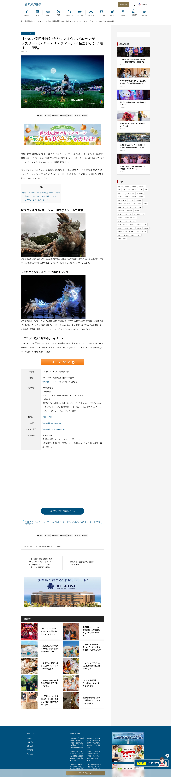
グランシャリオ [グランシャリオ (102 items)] (142, 224)
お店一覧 (37, 15)
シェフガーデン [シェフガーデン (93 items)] (142, 231)
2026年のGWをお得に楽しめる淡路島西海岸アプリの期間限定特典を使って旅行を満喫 (94, 742)
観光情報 (48, 15)
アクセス (112, 15)
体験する (49, 546)
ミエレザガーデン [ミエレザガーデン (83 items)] (131, 217)
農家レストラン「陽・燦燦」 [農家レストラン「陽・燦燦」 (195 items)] (127, 231)
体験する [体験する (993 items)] (121, 207)
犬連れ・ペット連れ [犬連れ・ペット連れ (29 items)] (124, 203)
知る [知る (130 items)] (140, 203)
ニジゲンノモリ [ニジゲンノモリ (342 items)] (136, 235)
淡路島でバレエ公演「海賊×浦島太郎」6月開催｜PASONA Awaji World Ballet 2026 (94, 756)
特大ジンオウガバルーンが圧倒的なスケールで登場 (41, 193)
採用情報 (144, 15)
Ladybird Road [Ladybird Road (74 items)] (130, 193)
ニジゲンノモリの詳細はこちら (62, 511)
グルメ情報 (80, 15)
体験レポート (91, 15)
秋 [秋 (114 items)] (146, 189)
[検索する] (133, 4)
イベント (28, 33)
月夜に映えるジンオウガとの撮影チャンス (40, 196)
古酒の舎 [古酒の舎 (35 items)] (121, 210)
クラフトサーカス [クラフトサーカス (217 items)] (124, 235)
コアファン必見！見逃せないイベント (39, 200)
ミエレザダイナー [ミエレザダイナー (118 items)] (133, 189)
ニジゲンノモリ (57, 546)
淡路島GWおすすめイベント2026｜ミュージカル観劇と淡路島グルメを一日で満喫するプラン (77, 756)
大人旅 (39, 546)
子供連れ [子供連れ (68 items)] (140, 193)
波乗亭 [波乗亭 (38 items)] (121, 228)
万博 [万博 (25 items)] (134, 203)
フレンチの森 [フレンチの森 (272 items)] (137, 207)
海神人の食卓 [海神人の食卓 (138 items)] (122, 238)
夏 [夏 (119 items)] (124, 189)
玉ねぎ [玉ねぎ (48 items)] (128, 196)
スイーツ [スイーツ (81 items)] (121, 193)
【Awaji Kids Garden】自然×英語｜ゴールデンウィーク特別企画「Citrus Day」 (94, 768)
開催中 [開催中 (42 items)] (135, 196)
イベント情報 (101, 15)
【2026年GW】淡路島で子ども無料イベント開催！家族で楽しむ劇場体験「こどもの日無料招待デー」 (77, 742)
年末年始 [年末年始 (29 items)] (139, 200)
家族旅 (44, 546)
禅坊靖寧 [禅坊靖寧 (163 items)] (129, 210)
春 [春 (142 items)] (119, 189)
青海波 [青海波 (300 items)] (146, 228)
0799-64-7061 (47, 417)
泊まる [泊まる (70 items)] (129, 207)
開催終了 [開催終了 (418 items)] (142, 186)
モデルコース (69, 15)
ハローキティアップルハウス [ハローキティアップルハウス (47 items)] (127, 221)
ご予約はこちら (85, 773)
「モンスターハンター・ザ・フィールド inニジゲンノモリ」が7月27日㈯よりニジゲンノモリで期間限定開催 (62, 523)
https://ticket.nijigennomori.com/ (54, 429)
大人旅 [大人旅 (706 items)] (128, 186)
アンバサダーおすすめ (133, 15)
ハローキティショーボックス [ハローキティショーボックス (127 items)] (127, 224)
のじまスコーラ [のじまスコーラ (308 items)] (130, 228)
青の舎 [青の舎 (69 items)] (137, 210)
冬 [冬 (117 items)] (141, 189)
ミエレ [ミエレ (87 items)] (121, 217)
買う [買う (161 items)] (146, 203)
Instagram (123, 15)
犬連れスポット (58, 15)
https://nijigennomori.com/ (52, 423)
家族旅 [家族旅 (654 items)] (135, 186)
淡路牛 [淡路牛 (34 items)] (142, 196)
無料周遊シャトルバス (51, 382)
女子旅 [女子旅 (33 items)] (131, 200)
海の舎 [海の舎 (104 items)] (139, 228)
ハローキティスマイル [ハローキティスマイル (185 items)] (125, 214)
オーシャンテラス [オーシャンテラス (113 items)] (139, 214)
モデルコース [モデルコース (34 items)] (122, 200)
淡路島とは (26, 15)
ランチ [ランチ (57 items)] (121, 196)
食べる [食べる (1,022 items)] (121, 186)
